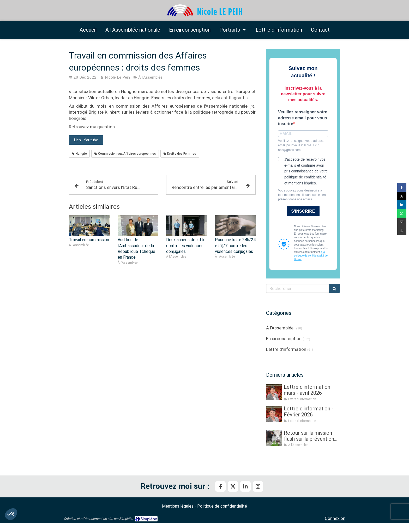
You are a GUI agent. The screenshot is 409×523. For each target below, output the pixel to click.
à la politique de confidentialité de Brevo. (311, 256)
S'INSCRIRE (303, 211)
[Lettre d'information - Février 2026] (274, 414)
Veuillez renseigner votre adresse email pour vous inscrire (302, 118)
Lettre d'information (286, 349)
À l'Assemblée (279, 327)
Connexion (335, 518)
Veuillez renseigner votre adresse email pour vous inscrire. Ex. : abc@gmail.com (301, 145)
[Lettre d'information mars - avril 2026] (274, 392)
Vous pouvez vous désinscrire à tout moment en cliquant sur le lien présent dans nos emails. (302, 195)
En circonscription (284, 338)
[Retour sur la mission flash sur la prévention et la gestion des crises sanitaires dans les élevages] (274, 438)
